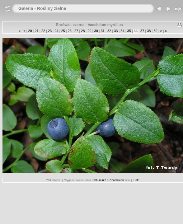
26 (70, 31)
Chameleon (117, 180)
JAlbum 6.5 (99, 180)
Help (136, 180)
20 (30, 31)
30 (96, 31)
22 (43, 31)
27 (76, 31)
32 (109, 31)
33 (116, 31)
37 (142, 31)
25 (63, 31)
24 (56, 31)
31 (103, 31)
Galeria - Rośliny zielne (42, 8)
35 (129, 31)
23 (50, 31)
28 (83, 31)
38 (149, 31)
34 (122, 31)
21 (36, 31)
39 (155, 31)
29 (89, 31)
